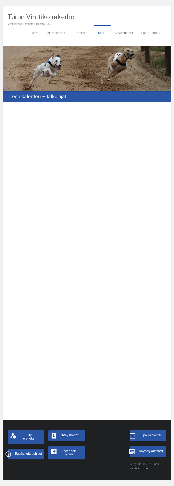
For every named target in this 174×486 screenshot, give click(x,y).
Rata (101, 32)
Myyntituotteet (124, 32)
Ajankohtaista (56, 32)
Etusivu (34, 32)
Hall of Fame (149, 32)
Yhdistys (81, 32)
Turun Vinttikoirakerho (41, 17)
